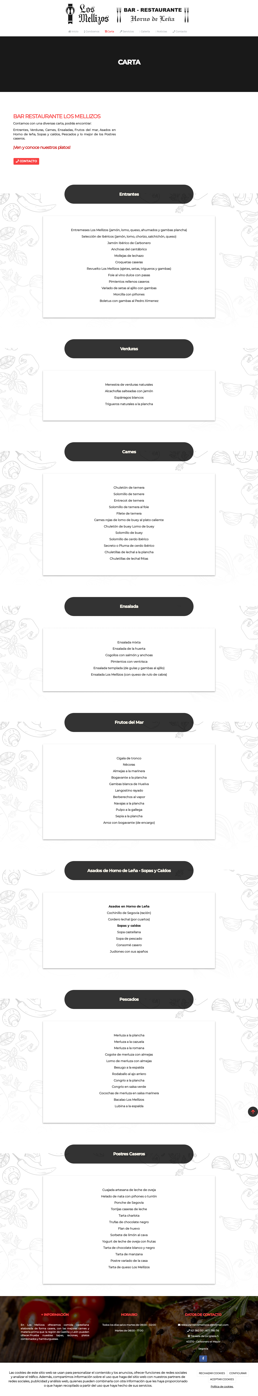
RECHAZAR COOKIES (212, 1373)
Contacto (180, 31)
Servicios (127, 31)
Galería (144, 31)
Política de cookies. (222, 1386)
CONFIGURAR (237, 1373)
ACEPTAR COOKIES (222, 1379)
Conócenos (91, 31)
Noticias (161, 31)
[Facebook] (203, 1358)
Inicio (73, 31)
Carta (109, 31)
